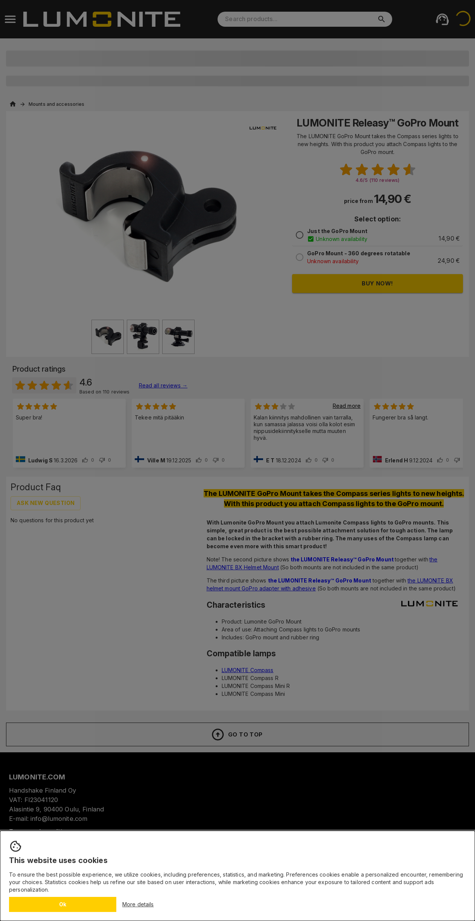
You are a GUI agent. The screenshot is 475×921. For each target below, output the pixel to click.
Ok (63, 904)
